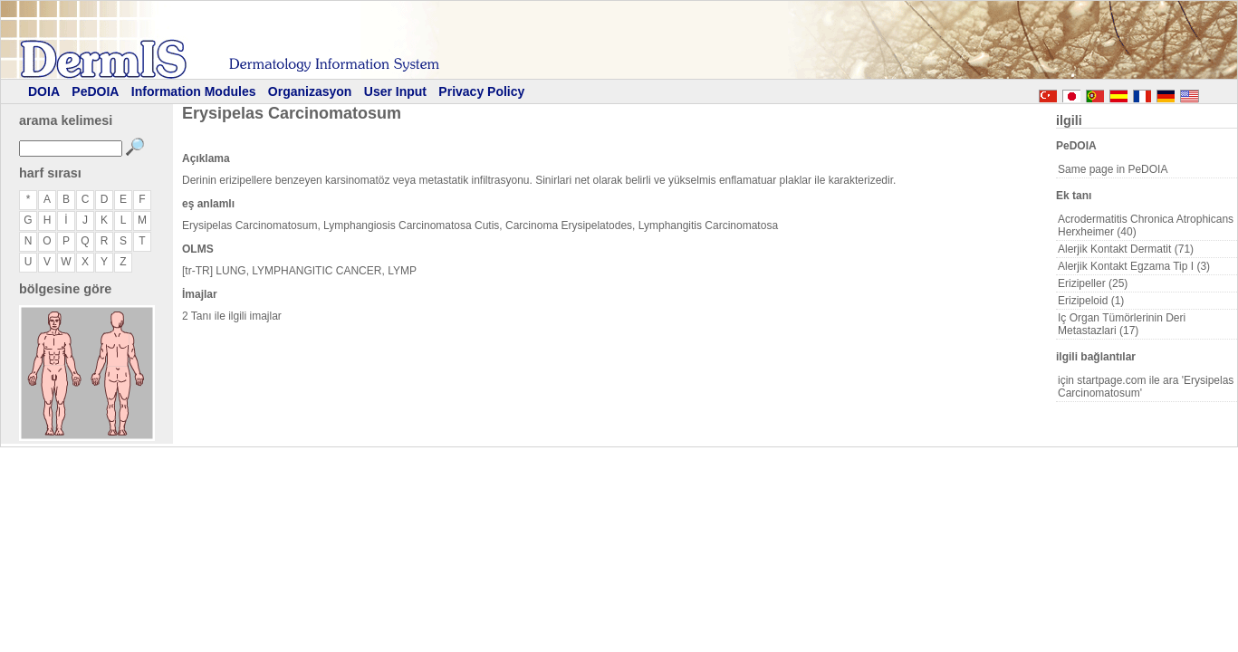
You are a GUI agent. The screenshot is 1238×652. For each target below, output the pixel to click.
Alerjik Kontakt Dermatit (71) (1126, 249)
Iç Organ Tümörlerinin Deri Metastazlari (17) (1121, 324)
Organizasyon (310, 91)
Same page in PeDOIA (1112, 169)
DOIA (44, 91)
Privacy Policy (481, 91)
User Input (395, 91)
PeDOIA (95, 91)
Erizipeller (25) (1093, 283)
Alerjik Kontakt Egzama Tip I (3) (1134, 266)
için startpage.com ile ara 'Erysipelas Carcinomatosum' (1145, 386)
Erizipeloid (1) (1091, 300)
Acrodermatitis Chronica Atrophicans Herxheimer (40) (1145, 225)
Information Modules (193, 91)
